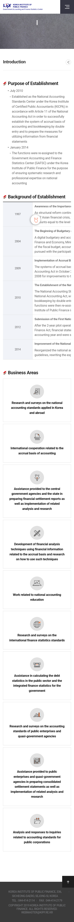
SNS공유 (68, 62)
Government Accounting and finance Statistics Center (23, 7)
